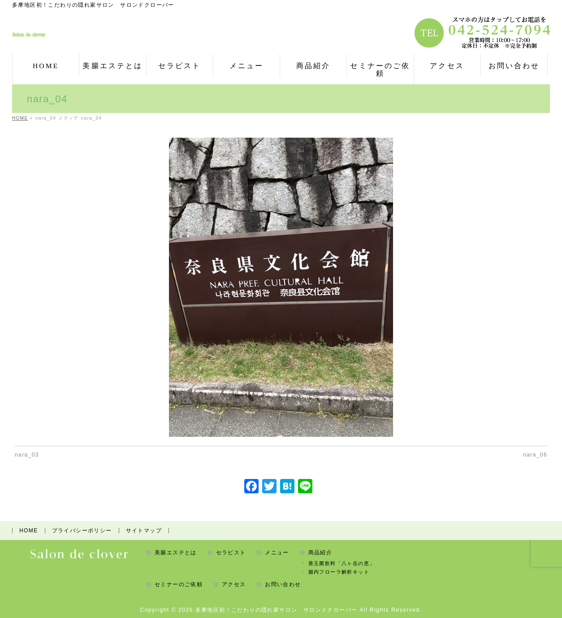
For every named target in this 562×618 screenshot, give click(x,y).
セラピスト (231, 552)
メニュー (277, 552)
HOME (28, 530)
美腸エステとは (176, 552)
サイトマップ (144, 530)
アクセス (234, 584)
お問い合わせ (283, 584)
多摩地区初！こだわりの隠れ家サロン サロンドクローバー (276, 609)
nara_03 (27, 455)
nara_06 (535, 455)
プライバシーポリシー (82, 530)
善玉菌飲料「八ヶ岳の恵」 (341, 562)
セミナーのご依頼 (179, 584)
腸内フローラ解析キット (338, 571)
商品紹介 (320, 552)
